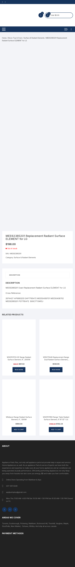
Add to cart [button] (19, 429)
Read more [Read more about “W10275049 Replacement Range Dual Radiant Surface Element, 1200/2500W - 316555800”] (56, 369)
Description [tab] (14, 275)
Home (4, 38)
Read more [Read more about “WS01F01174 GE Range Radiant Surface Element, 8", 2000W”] (19, 369)
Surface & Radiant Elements (34, 38)
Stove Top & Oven (15, 38)
